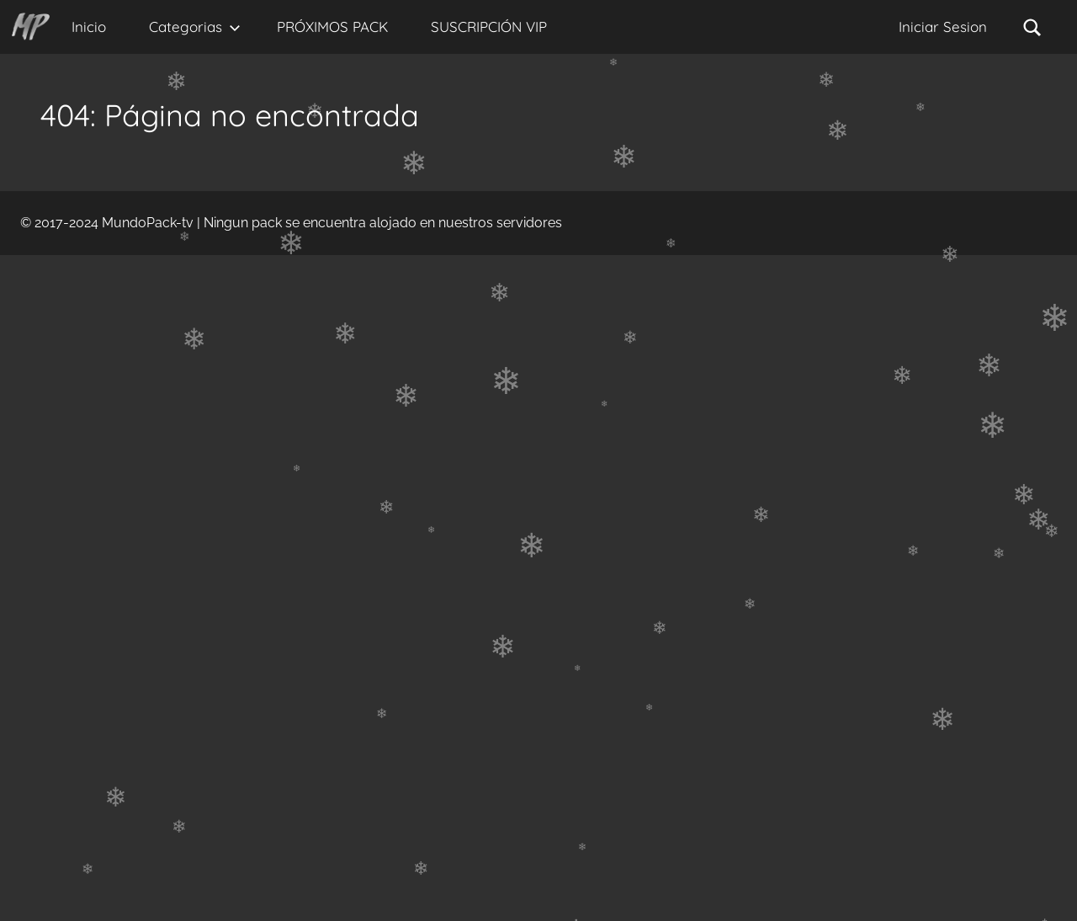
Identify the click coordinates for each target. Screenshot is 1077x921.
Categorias (195, 26)
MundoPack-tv (148, 223)
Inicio (89, 26)
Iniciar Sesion (943, 26)
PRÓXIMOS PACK (332, 26)
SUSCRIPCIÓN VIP (489, 26)
